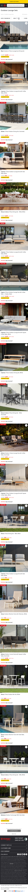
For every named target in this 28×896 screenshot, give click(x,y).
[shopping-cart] (26, 5)
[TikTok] (24, 854)
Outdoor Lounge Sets (9, 14)
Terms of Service (4, 888)
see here (11, 863)
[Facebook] (18, 854)
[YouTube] (22, 854)
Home (2, 14)
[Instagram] (20, 854)
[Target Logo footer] (8, 839)
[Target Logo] (5, 5)
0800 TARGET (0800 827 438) (19, 839)
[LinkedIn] (26, 854)
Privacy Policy (22, 887)
